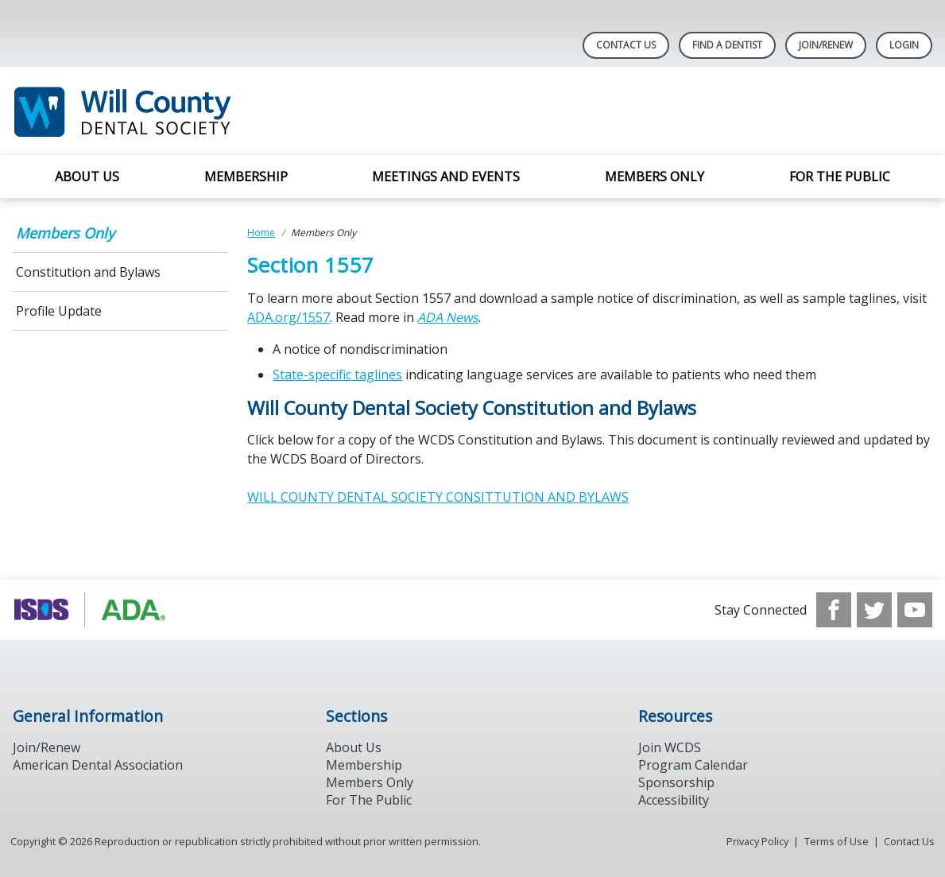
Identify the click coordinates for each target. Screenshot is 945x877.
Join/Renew (826, 45)
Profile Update (59, 311)
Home (261, 232)
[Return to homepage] (218, 111)
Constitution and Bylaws (88, 272)
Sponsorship (676, 782)
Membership (246, 176)
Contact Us (626, 45)
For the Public (839, 176)
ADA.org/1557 (288, 317)
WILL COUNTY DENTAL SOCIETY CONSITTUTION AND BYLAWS (438, 497)
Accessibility (673, 800)
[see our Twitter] (874, 609)
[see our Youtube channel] (914, 609)
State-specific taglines (337, 374)
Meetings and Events (446, 176)
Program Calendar (693, 765)
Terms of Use (836, 841)
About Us (87, 176)
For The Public (369, 800)
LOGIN (904, 45)
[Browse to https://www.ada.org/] (93, 609)
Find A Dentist (727, 45)
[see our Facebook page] (833, 609)
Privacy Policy (757, 841)
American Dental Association (98, 765)
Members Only (654, 176)
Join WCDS (669, 747)
